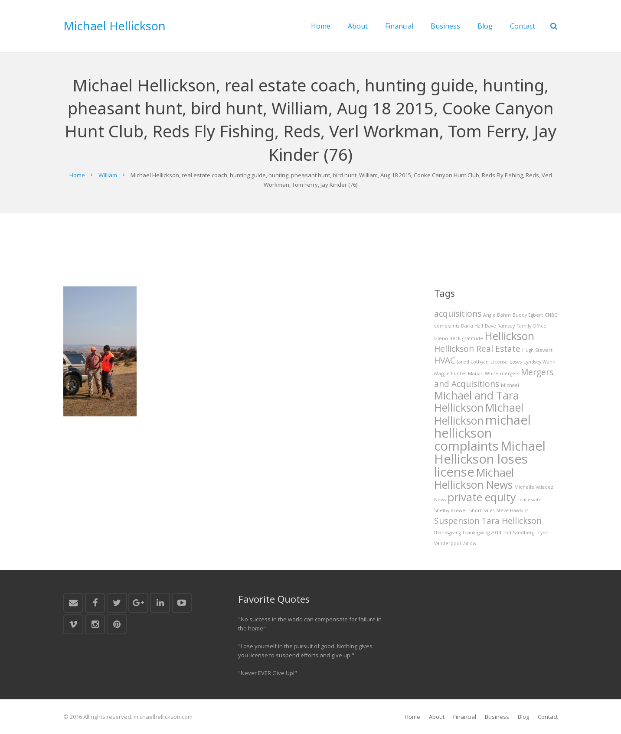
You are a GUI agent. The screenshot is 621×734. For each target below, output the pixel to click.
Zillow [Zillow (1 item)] (469, 543)
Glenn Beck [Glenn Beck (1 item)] (447, 338)
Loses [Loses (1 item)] (516, 362)
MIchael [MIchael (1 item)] (510, 385)
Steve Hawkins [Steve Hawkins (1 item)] (512, 510)
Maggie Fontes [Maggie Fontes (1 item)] (450, 373)
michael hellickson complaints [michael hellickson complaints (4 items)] (482, 433)
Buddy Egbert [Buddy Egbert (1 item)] (528, 315)
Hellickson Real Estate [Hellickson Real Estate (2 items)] (477, 348)
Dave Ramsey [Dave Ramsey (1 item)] (500, 326)
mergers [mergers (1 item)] (509, 373)
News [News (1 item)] (440, 500)
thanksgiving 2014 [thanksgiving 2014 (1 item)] (482, 532)
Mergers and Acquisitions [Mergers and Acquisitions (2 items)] (493, 378)
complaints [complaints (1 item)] (446, 326)
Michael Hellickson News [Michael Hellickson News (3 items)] (474, 478)
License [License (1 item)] (499, 362)
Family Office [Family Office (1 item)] (531, 326)
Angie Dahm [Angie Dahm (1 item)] (497, 315)
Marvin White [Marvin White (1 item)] (483, 373)
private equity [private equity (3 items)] (482, 497)
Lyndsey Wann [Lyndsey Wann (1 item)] (539, 362)
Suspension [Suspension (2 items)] (457, 520)
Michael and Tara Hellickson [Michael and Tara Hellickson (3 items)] (476, 401)
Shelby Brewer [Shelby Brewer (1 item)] (450, 510)
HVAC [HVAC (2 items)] (444, 360)
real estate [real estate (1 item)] (529, 500)
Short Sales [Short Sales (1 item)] (481, 510)
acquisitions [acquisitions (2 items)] (457, 313)
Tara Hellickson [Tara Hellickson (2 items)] (511, 520)
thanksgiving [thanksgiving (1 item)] (447, 532)
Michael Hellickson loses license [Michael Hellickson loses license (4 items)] (490, 459)
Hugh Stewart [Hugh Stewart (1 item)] (537, 350)
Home (77, 175)
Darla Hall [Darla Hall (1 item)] (472, 326)
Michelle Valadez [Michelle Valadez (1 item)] (533, 487)
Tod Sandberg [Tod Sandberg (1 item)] (518, 532)
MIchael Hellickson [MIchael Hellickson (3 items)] (478, 414)
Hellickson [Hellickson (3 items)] (509, 336)
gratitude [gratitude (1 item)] (472, 338)
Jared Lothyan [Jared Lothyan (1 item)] (473, 362)
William (107, 175)
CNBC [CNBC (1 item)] (551, 315)
